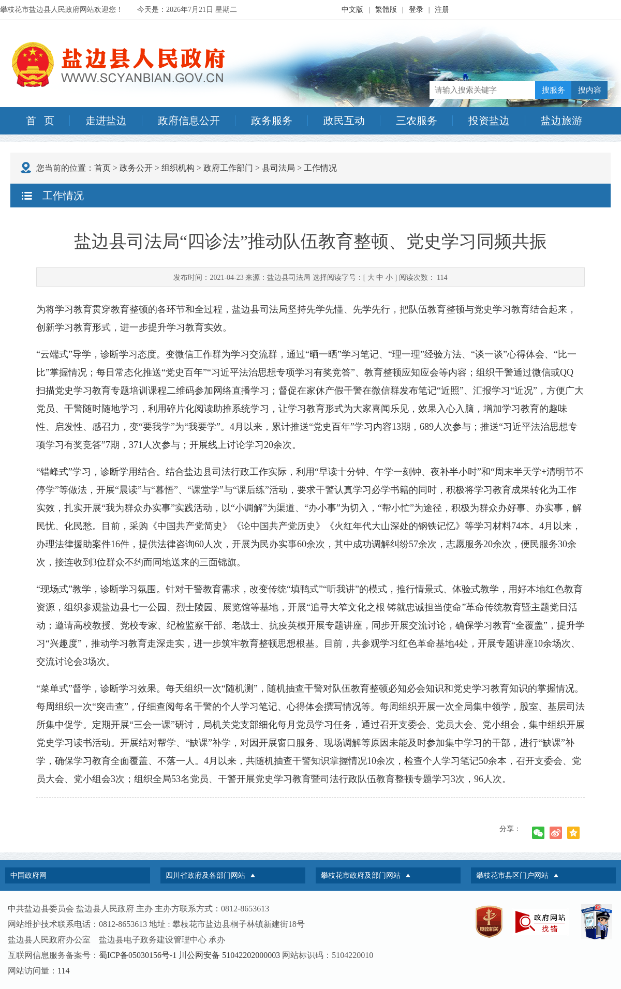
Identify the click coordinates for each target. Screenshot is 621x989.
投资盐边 (489, 120)
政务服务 (271, 120)
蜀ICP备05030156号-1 (137, 955)
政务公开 (136, 167)
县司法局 (278, 167)
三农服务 (416, 120)
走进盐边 (106, 120)
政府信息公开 (189, 120)
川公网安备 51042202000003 (229, 955)
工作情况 (320, 167)
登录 (416, 9)
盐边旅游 (561, 120)
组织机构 (178, 167)
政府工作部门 (228, 167)
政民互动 (344, 120)
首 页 (40, 120)
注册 (442, 9)
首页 (102, 167)
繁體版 (386, 9)
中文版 (352, 9)
